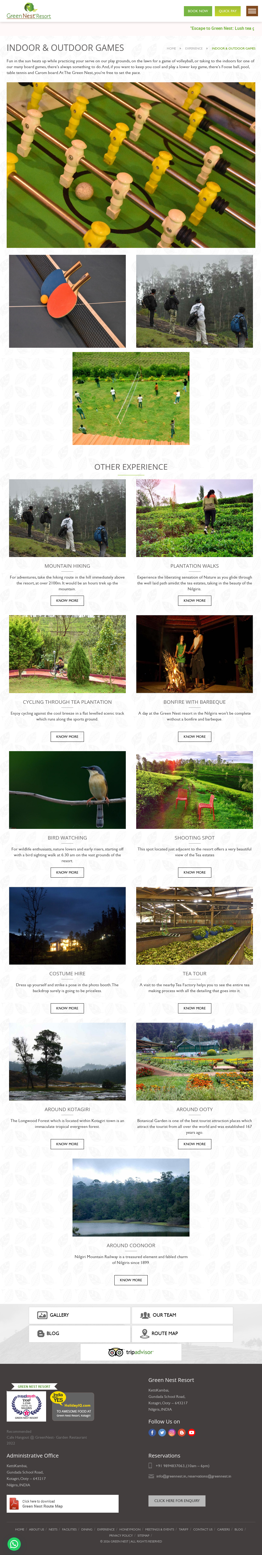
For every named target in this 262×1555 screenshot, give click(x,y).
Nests (53, 1529)
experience (194, 48)
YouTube (192, 1433)
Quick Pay (228, 11)
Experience (106, 1529)
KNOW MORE (67, 601)
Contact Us (202, 1529)
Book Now (198, 11)
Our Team (158, 1315)
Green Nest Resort (34, 1386)
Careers (223, 1529)
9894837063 (174, 1465)
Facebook (152, 1433)
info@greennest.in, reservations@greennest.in (193, 1476)
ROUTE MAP (159, 1334)
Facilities (69, 1529)
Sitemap (143, 1535)
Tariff (183, 1529)
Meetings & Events (159, 1529)
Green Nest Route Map (62, 1504)
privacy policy (121, 1535)
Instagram (172, 1433)
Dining (86, 1529)
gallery (53, 1315)
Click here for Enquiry (177, 1501)
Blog (48, 1333)
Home (171, 48)
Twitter (162, 1433)
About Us (36, 1529)
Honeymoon (129, 1529)
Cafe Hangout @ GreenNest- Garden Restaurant (47, 1437)
